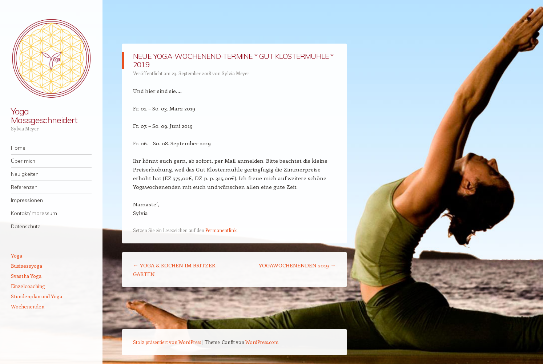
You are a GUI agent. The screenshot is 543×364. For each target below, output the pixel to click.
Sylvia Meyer (235, 73)
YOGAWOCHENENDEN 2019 (297, 265)
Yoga (16, 255)
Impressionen (27, 200)
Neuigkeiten (25, 174)
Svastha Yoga (26, 275)
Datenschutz (25, 226)
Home (18, 148)
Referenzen (24, 187)
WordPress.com (261, 342)
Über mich (23, 161)
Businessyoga (26, 265)
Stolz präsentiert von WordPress (167, 342)
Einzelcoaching (28, 286)
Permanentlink (221, 230)
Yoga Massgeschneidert (44, 115)
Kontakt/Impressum (34, 213)
